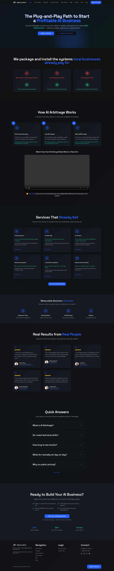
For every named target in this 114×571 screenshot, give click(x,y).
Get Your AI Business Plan (57, 516)
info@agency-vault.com (86, 548)
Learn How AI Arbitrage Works (57, 284)
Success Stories (54, 2)
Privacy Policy (61, 550)
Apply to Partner (96, 2)
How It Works (37, 2)
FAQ (82, 2)
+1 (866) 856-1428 (85, 550)
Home (30, 2)
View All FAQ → (57, 472)
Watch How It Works (65, 33)
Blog (71, 2)
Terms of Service (62, 548)
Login (86, 2)
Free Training (64, 2)
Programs (45, 2)
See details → (18, 249)
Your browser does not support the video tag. (57, 173)
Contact (77, 2)
